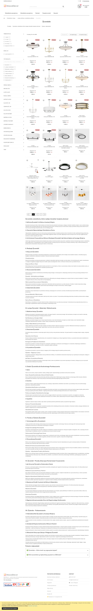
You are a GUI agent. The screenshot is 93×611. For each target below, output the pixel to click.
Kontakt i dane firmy (73, 585)
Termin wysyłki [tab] (7, 33)
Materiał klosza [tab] (8, 117)
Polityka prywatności (51, 585)
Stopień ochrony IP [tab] (8, 124)
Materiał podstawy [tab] (8, 120)
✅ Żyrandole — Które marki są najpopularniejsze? (42, 550)
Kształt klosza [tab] (7, 99)
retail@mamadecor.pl (73, 579)
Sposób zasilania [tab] (8, 135)
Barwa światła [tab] (7, 128)
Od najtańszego (73, 34)
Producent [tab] (6, 146)
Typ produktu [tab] (7, 59)
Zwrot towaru (50, 579)
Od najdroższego (83, 34)
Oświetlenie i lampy (11, 18)
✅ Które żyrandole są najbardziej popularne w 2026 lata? (44, 555)
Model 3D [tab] (6, 50)
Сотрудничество (58, 596)
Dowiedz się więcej (32, 605)
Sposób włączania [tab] (8, 131)
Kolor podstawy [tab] (8, 113)
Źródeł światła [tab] (7, 85)
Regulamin (49, 582)
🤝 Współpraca (50, 596)
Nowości (49, 591)
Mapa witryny (50, 588)
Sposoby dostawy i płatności (53, 577)
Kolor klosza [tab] (7, 110)
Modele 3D (49, 594)
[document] (47, 606)
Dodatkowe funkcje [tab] (9, 142)
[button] (27, 40)
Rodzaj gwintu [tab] (7, 95)
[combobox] (46, 6)
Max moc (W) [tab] (7, 88)
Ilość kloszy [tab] (7, 92)
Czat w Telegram (73, 582)
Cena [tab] (5, 149)
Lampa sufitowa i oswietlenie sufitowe (26, 18)
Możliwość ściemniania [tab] (9, 138)
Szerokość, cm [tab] (7, 106)
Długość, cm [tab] (7, 103)
